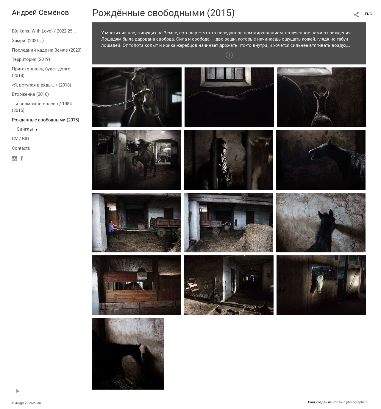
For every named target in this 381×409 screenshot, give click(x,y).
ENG (368, 14)
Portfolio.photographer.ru (350, 402)
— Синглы (22, 129)
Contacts (21, 148)
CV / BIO (20, 138)
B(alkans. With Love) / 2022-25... (44, 31)
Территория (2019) (31, 59)
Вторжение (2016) (30, 94)
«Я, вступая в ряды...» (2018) (41, 85)
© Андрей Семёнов (26, 403)
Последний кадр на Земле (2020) (47, 50)
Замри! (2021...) (28, 40)
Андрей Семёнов (40, 12)
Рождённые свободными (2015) (45, 120)
